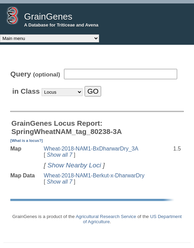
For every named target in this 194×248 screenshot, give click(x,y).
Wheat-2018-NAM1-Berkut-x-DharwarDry (94, 175)
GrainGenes (48, 16)
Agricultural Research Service (106, 216)
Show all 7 (59, 155)
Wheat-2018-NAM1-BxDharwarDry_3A (91, 149)
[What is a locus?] (26, 140)
